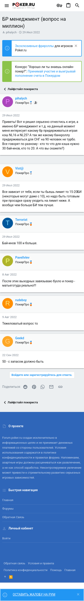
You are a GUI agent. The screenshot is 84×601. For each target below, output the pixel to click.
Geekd (19, 338)
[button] (6, 6)
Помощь (56, 570)
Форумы (8, 508)
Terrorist (21, 219)
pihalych (11, 32)
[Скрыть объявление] (75, 46)
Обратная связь (13, 517)
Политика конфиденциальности (25, 570)
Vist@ (19, 168)
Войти (6, 538)
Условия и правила (41, 563)
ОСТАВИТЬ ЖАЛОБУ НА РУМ (34, 594)
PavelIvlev (22, 257)
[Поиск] (77, 5)
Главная (7, 500)
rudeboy (21, 300)
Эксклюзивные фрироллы (35, 46)
